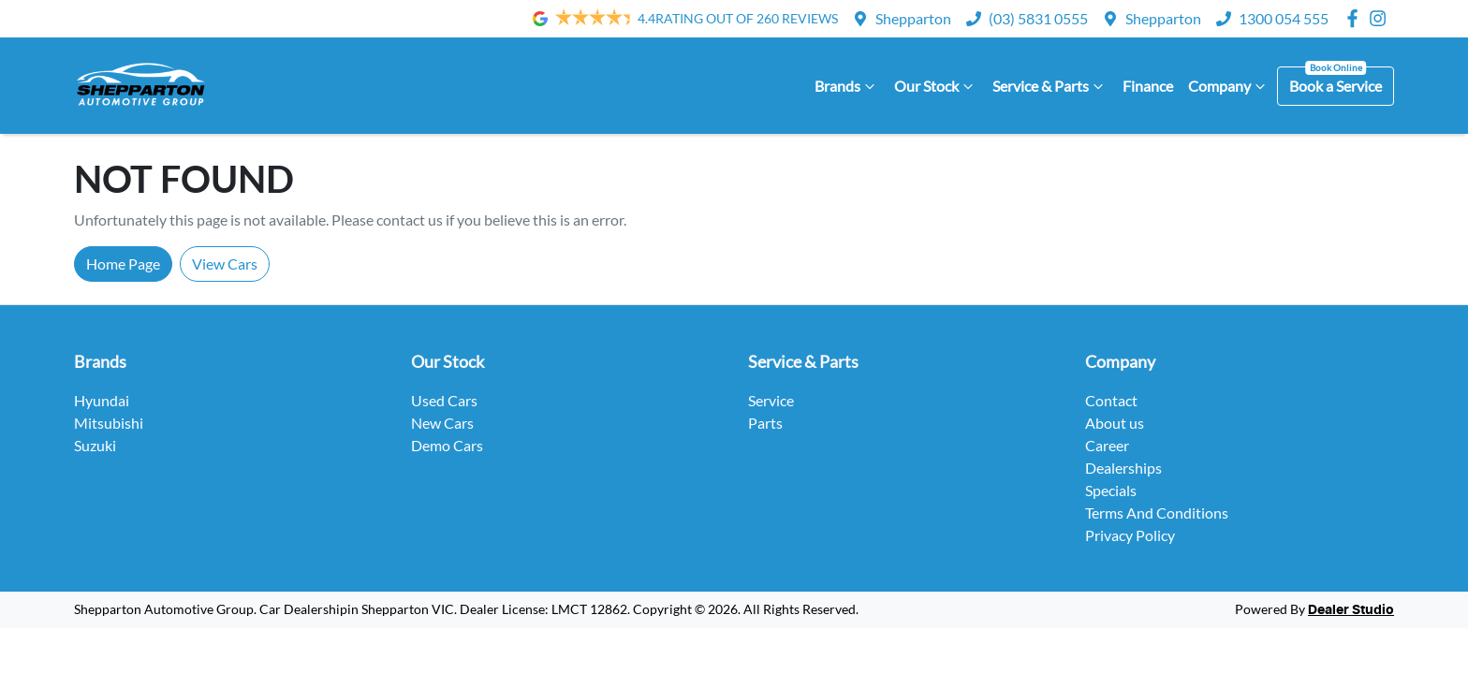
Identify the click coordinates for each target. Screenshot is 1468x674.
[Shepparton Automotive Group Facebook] (1356, 18)
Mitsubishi (108, 423)
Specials (1111, 490)
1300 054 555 (1284, 18)
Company (1229, 86)
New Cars (442, 423)
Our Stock (935, 86)
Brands (847, 86)
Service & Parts (1050, 86)
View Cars (224, 263)
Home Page (123, 263)
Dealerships (1123, 467)
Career (1107, 445)
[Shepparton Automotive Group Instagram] (1381, 18)
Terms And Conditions (1156, 512)
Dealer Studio (1351, 610)
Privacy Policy (1130, 535)
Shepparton (913, 18)
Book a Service (1335, 86)
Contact (1111, 400)
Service (771, 400)
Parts (765, 423)
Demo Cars (447, 445)
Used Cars (444, 400)
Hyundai (101, 400)
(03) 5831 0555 (1038, 18)
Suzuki (95, 445)
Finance (1148, 86)
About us (1114, 423)
